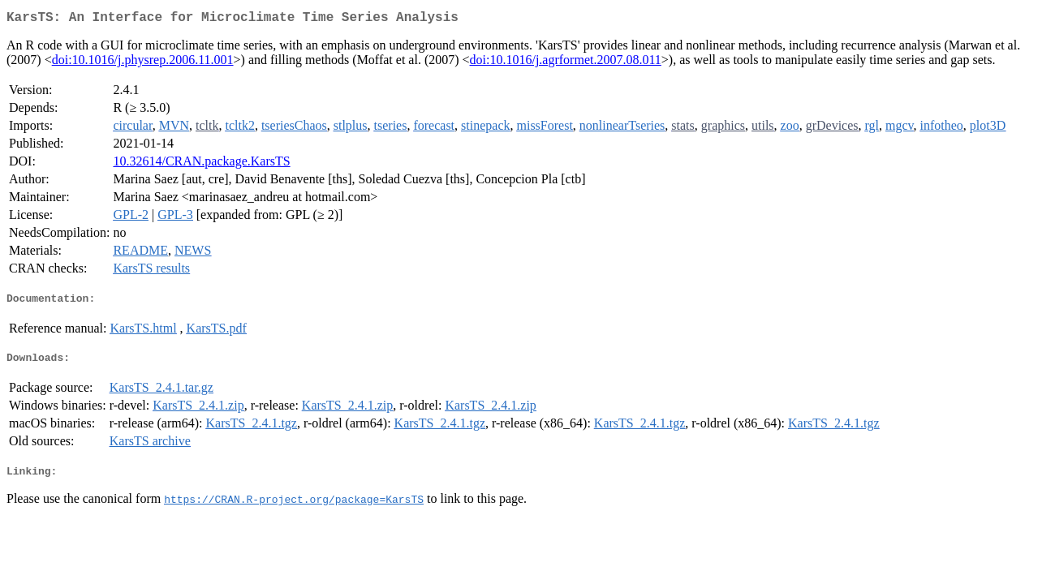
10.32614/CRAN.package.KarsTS (201, 164)
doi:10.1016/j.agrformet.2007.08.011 (565, 63)
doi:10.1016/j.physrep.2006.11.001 (143, 63)
